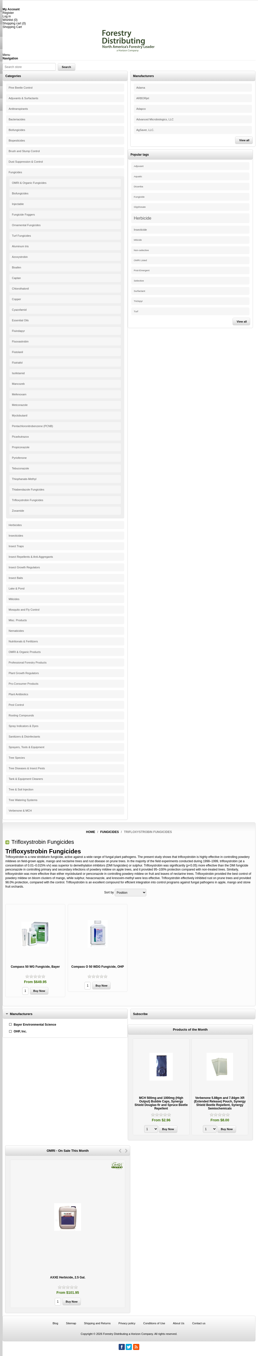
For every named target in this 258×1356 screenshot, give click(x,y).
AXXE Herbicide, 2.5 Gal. (67, 1277)
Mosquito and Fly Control (24, 609)
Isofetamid (18, 373)
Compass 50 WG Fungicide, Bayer (35, 966)
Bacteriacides (17, 119)
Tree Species (17, 757)
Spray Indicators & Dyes (23, 725)
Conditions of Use (154, 1323)
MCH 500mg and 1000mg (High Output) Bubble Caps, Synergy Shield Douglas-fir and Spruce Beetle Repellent (161, 1103)
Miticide (138, 240)
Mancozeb (18, 383)
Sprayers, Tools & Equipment (26, 747)
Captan (16, 278)
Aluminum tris (20, 246)
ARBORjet (142, 98)
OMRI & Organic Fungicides (29, 182)
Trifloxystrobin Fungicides (27, 500)
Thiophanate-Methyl (24, 478)
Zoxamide (18, 510)
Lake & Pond (16, 588)
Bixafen (16, 267)
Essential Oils (20, 320)
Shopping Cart (12, 27)
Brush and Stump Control (24, 151)
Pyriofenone (19, 457)
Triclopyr (138, 301)
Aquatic (138, 176)
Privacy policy (126, 1323)
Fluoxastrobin (20, 341)
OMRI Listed (140, 260)
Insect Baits (16, 577)
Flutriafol (17, 362)
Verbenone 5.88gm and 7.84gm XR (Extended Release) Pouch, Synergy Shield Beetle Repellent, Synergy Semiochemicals (220, 1103)
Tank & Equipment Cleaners (26, 778)
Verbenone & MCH (20, 810)
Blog (55, 1323)
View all (244, 140)
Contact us (199, 1323)
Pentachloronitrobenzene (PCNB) (32, 426)
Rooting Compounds (21, 715)
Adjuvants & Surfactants (23, 98)
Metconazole (19, 404)
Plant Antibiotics (18, 694)
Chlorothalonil (20, 288)
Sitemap (71, 1323)
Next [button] (126, 1151)
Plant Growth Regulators (24, 673)
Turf (136, 311)
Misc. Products (18, 620)
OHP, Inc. (20, 1031)
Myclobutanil (19, 415)
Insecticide (140, 229)
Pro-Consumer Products (23, 683)
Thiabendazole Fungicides (28, 489)
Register (8, 13)
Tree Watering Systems (23, 800)
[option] (161, 1087)
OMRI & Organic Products (25, 651)
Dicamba (138, 186)
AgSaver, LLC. (145, 129)
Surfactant (139, 291)
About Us (178, 1323)
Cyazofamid (19, 309)
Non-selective (141, 250)
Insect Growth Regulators (24, 567)
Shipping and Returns (97, 1323)
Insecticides (16, 535)
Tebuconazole (20, 468)
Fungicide (139, 196)
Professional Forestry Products (27, 662)
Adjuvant (138, 166)
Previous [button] (120, 1151)
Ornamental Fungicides (26, 225)
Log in (7, 16)
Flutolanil (17, 352)
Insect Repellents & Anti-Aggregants (31, 556)
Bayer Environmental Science (35, 1024)
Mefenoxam (19, 394)
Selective (139, 280)
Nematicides (16, 630)
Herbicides (15, 525)
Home (90, 832)
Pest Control (16, 704)
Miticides (14, 599)
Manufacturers (21, 1014)
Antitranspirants (18, 108)
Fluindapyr (18, 330)
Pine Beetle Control (21, 87)
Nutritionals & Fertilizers (23, 641)
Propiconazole (20, 447)
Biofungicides (17, 129)
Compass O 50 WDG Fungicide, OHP (97, 966)
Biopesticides (17, 140)
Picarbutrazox (20, 436)
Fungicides (15, 172)
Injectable (18, 203)
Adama (140, 87)
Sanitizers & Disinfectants (24, 736)
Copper (16, 299)
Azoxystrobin (20, 256)
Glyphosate (140, 207)
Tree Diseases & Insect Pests (27, 768)
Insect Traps (16, 546)
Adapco (141, 108)
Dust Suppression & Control (26, 161)
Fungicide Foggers (23, 214)
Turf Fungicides (21, 235)
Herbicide (142, 218)
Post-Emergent (141, 270)
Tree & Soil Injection (21, 789)
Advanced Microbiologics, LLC (155, 119)
